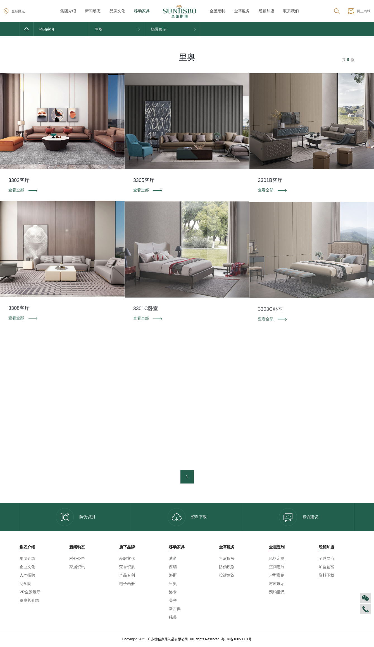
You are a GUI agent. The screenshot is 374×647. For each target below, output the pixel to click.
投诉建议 (298, 517)
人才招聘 (27, 575)
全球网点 (14, 11)
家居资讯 (77, 567)
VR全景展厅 (30, 592)
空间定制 (277, 567)
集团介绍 (68, 11)
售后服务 (227, 558)
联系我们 (291, 11)
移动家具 (142, 11)
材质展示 (277, 583)
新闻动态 (93, 11)
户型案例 (277, 575)
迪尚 (173, 558)
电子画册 (127, 583)
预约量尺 (277, 592)
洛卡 (173, 592)
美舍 (173, 600)
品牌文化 (117, 11)
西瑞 (173, 567)
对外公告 (77, 558)
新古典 (175, 608)
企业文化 (27, 567)
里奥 (173, 583)
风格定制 (277, 558)
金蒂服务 (242, 11)
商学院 (25, 583)
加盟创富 (326, 567)
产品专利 (127, 575)
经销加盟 (266, 11)
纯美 (173, 617)
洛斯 (173, 575)
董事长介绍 (29, 600)
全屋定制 (217, 11)
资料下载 (187, 517)
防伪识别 (75, 517)
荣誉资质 (127, 567)
